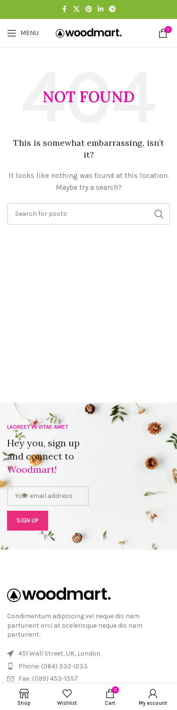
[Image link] (59, 594)
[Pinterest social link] (89, 9)
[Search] (88, 214)
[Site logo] (89, 32)
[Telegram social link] (112, 9)
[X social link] (76, 9)
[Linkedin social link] (100, 9)
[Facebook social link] (64, 9)
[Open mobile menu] (22, 33)
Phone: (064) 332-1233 (53, 666)
